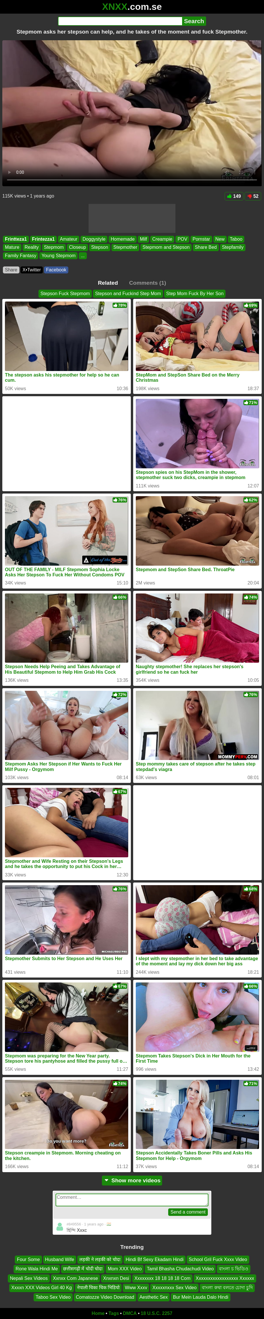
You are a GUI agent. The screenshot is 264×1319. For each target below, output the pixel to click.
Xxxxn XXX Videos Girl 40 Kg (41, 1287)
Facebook (56, 269)
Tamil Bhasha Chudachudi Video (180, 1269)
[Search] (120, 21)
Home (98, 1313)
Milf (143, 239)
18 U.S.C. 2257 (156, 1313)
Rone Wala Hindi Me (37, 1269)
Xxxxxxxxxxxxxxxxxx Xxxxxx (225, 1278)
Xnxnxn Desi (116, 1278)
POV (182, 239)
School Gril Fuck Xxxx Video (218, 1259)
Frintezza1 (43, 239)
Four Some (28, 1259)
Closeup (77, 247)
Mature (12, 247)
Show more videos (132, 1180)
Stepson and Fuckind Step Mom (128, 293)
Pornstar (201, 239)
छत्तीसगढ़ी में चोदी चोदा (82, 1269)
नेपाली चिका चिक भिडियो (98, 1287)
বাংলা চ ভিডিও (233, 1269)
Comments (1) (147, 283)
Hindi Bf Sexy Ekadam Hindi (155, 1259)
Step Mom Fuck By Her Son (194, 293)
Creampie (162, 239)
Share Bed (206, 247)
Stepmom (54, 247)
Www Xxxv (136, 1287)
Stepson (99, 247)
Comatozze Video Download (105, 1297)
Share (11, 269)
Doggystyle (93, 239)
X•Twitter (32, 269)
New (220, 239)
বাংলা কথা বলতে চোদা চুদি (227, 1287)
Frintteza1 (16, 239)
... (83, 255)
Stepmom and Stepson (166, 247)
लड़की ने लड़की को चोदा (99, 1259)
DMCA (130, 1313)
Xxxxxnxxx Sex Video (174, 1287)
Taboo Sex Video (53, 1297)
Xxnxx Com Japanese (75, 1278)
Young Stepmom (58, 255)
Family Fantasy (20, 255)
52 (252, 196)
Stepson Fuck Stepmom (65, 293)
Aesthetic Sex (154, 1297)
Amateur (68, 239)
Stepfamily (233, 247)
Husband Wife (59, 1259)
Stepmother (125, 247)
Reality (32, 247)
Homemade (123, 239)
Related (108, 283)
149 (234, 196)
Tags (114, 1313)
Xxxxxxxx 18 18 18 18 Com (162, 1278)
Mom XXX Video (125, 1269)
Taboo (236, 239)
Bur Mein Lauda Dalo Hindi (200, 1297)
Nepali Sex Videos (28, 1278)
